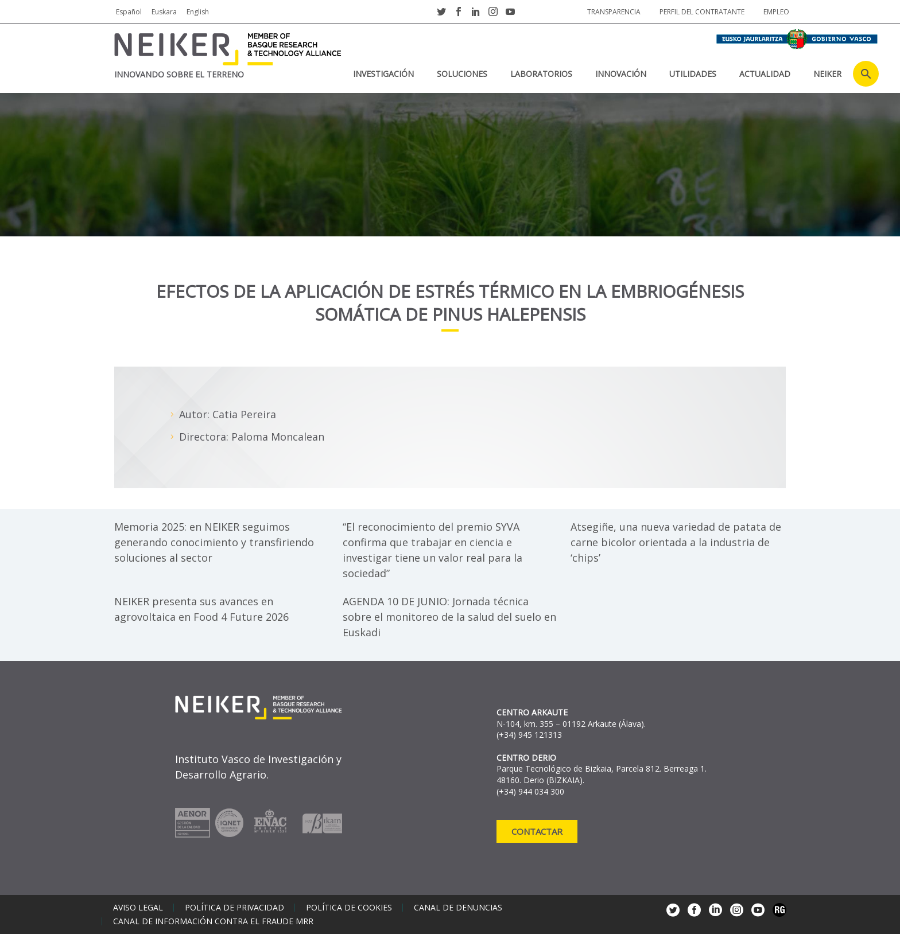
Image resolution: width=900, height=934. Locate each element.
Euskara (164, 12)
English (198, 12)
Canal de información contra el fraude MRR (213, 921)
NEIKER (827, 73)
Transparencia (614, 12)
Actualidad (764, 73)
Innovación (620, 73)
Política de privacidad (234, 908)
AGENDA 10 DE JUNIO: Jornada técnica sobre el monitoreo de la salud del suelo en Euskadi (449, 616)
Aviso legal (138, 908)
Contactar (536, 831)
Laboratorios (541, 73)
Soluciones (462, 73)
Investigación (383, 73)
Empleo (776, 12)
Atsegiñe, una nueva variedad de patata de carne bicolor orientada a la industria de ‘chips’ (676, 542)
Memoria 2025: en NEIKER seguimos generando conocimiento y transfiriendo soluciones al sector (214, 542)
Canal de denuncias (458, 908)
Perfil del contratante (702, 12)
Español (129, 12)
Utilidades (692, 73)
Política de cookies (349, 908)
